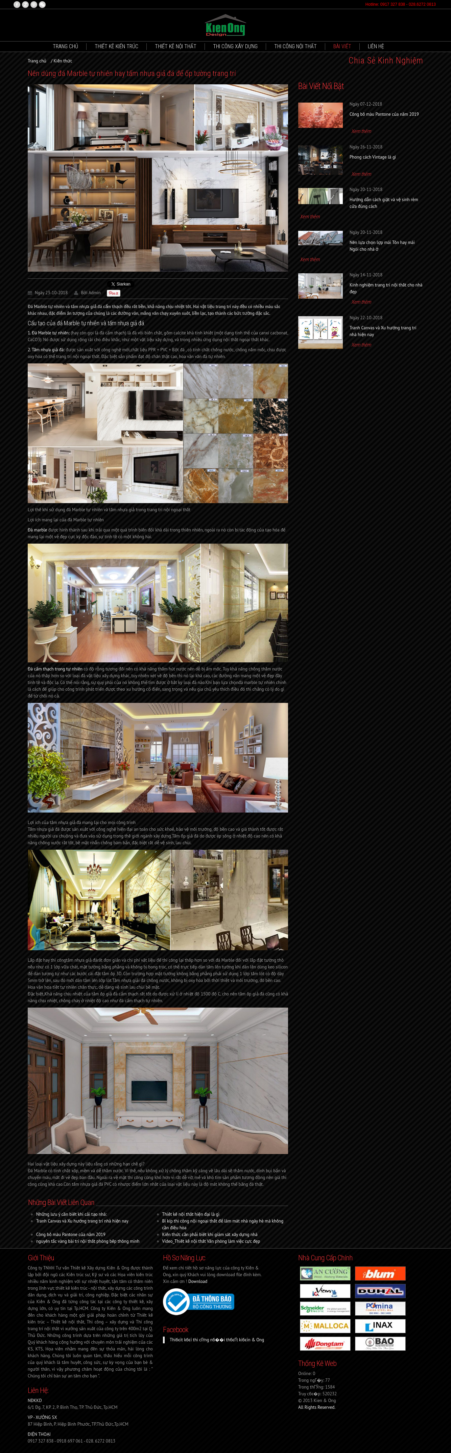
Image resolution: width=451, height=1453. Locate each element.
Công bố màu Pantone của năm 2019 (70, 1234)
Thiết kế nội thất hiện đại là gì (191, 1214)
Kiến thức (63, 61)
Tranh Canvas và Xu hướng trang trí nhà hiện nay (82, 1221)
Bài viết (342, 46)
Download (197, 1281)
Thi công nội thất (295, 46)
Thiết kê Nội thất (175, 46)
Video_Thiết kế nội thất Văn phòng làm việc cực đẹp (211, 1241)
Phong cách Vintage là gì (373, 157)
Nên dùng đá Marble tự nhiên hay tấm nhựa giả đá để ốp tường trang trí (132, 73)
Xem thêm (361, 131)
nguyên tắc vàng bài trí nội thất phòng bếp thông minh (87, 1241)
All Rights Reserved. (316, 1407)
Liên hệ (376, 46)
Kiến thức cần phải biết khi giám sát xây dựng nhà (210, 1234)
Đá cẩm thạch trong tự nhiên (55, 669)
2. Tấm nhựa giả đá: (46, 350)
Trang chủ (65, 46)
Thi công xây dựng (235, 46)
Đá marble (37, 530)
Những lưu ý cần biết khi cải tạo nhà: (71, 1214)
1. (49, 333)
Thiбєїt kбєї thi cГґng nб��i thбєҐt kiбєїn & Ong (217, 1340)
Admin (95, 293)
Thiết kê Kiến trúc (116, 46)
